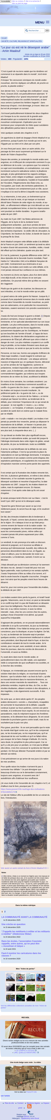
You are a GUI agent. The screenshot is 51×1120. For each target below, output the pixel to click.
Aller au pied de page (19, 3)
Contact (20, 1103)
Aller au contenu (18, 1)
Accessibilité (5, 1)
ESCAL (27, 1116)
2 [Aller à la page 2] (4, 911)
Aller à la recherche (32, 1)
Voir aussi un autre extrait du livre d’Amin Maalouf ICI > (25, 868)
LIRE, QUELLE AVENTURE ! (25, 1053)
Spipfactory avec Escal (30, 1118)
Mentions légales (33, 1103)
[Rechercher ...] (34, 30)
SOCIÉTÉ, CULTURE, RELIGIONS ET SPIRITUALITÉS (21, 41)
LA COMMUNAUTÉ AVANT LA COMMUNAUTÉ (24, 917)
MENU (39, 22)
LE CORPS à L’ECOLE (25, 1050)
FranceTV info (31, 1092)
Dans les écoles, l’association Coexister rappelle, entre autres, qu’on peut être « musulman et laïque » (21, 943)
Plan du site (8, 1103)
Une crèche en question (13, 924)
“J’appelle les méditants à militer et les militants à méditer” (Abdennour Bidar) (25, 932)
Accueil (4, 38)
